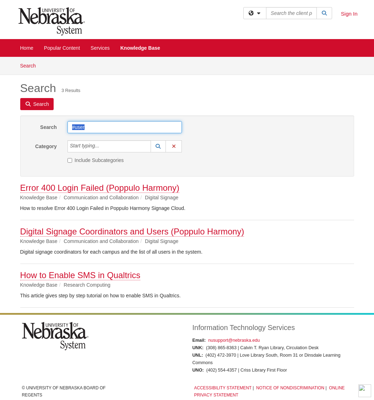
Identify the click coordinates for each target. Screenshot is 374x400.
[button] (158, 146)
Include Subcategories (95, 160)
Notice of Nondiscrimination (290, 387)
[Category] (103, 146)
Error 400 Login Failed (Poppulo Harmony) (99, 188)
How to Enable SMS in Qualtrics (80, 275)
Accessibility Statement (222, 387)
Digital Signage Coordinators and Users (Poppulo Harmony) (132, 231)
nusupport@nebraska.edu (234, 340)
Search (30, 65)
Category (46, 146)
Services (100, 48)
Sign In (349, 14)
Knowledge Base (140, 48)
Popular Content (62, 48)
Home (26, 48)
